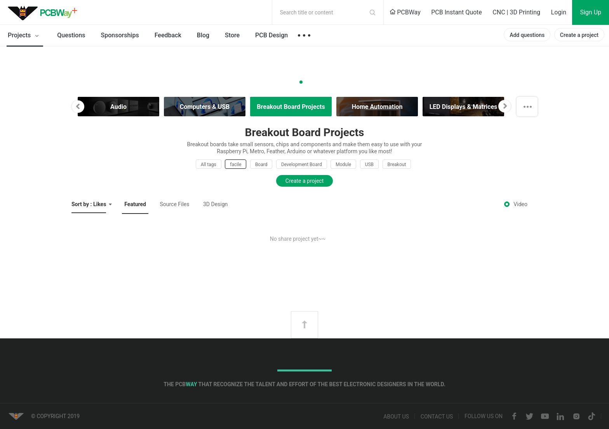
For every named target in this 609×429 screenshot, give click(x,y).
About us (396, 416)
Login (558, 12)
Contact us (437, 416)
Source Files (174, 204)
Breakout (397, 164)
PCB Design (271, 35)
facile (235, 164)
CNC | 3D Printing (516, 12)
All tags (208, 164)
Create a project (579, 35)
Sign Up (590, 12)
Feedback (168, 35)
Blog (203, 35)
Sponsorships (120, 35)
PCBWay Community (45, 12)
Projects (25, 35)
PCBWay (405, 12)
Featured (135, 204)
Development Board (301, 164)
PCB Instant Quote (456, 12)
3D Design (215, 204)
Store (232, 35)
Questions (71, 35)
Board (261, 164)
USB (369, 164)
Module (343, 164)
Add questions (527, 35)
